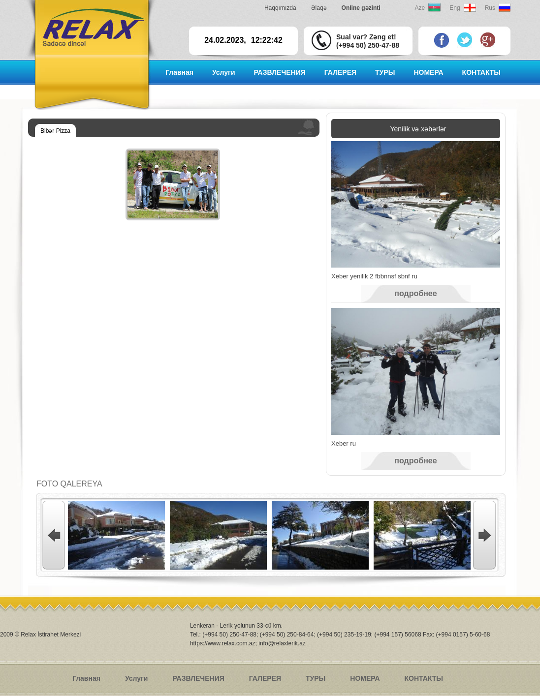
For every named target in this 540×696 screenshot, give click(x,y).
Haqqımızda (280, 7)
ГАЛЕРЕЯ (340, 72)
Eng (454, 7)
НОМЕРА (428, 72)
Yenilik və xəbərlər (418, 129)
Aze (420, 7)
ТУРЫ (385, 72)
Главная (179, 72)
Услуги (223, 72)
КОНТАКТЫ (481, 72)
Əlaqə (319, 7)
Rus (490, 7)
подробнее (415, 293)
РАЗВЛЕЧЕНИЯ (279, 72)
